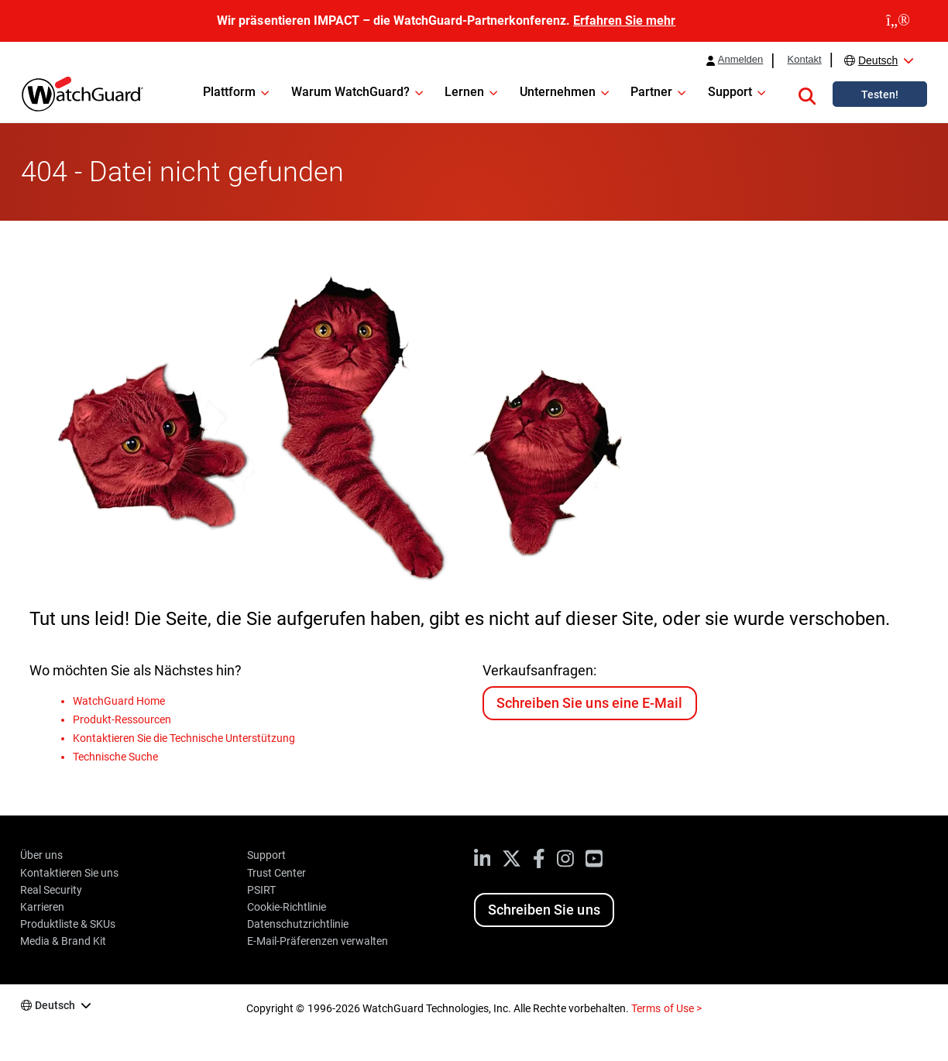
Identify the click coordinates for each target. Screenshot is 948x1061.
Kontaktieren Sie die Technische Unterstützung (184, 738)
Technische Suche (115, 756)
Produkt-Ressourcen (122, 719)
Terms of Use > (666, 1008)
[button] (807, 93)
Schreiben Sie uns (543, 909)
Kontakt (804, 59)
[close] (898, 21)
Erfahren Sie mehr (624, 20)
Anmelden (741, 59)
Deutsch (878, 60)
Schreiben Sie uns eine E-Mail (589, 703)
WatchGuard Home (119, 701)
